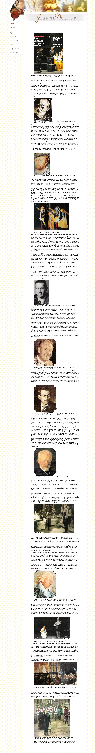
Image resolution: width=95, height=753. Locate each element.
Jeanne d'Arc (13, 31)
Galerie (11, 33)
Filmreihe (12, 35)
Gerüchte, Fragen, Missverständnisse (14, 38)
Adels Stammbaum (14, 52)
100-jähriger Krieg (14, 40)
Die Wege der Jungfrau (15, 48)
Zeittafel (11, 49)
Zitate (11, 47)
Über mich (12, 24)
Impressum (12, 26)
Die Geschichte (13, 36)
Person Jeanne (13, 41)
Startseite (13, 23)
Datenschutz (12, 27)
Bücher (11, 32)
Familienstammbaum (14, 51)
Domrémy (12, 45)
